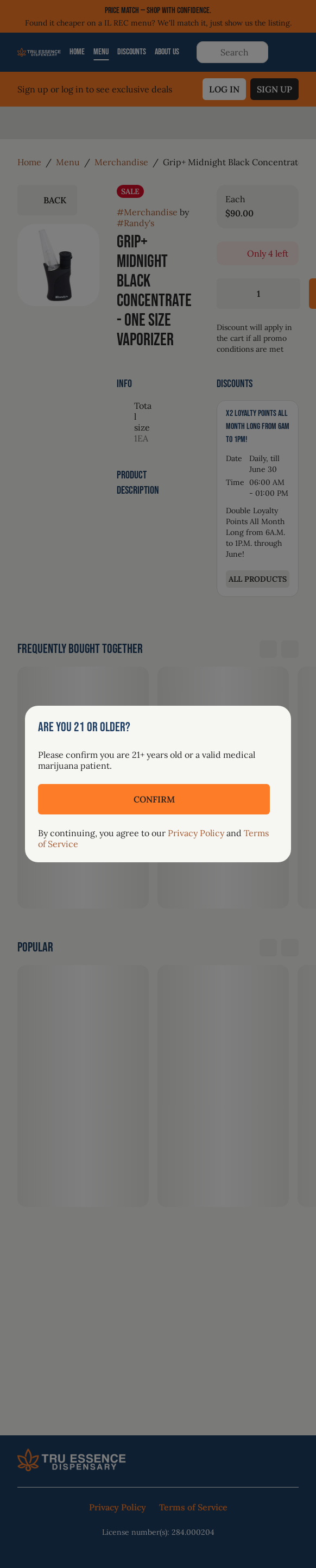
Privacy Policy (196, 832)
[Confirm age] (154, 799)
